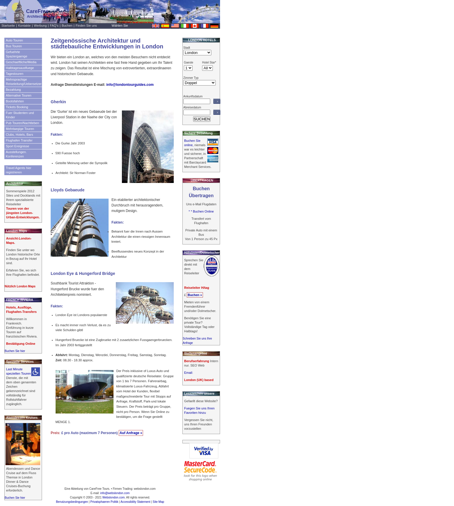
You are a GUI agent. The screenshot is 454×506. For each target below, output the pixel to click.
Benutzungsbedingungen (72, 501)
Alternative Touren (18, 95)
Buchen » (195, 295)
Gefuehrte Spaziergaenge (16, 54)
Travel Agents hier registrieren (18, 170)
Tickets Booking (17, 107)
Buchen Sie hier (15, 351)
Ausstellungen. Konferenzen (16, 154)
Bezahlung (13, 89)
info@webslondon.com (114, 493)
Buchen (67, 25)
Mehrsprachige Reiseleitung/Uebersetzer (24, 82)
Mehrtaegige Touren (20, 128)
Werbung (40, 25)
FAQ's (54, 25)
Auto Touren (14, 40)
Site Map (158, 501)
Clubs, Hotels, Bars (19, 134)
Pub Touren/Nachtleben (22, 123)
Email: (188, 372)
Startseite (8, 25)
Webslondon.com (113, 497)
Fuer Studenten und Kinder (20, 115)
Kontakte (24, 25)
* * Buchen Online (201, 211)
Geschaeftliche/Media (21, 62)
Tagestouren (14, 73)
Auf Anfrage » (131, 433)
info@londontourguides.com (130, 85)
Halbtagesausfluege (20, 68)
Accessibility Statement (135, 501)
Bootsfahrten (15, 101)
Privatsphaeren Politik (104, 501)
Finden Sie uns (86, 25)
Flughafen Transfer (19, 140)
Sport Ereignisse (17, 146)
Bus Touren (14, 46)
